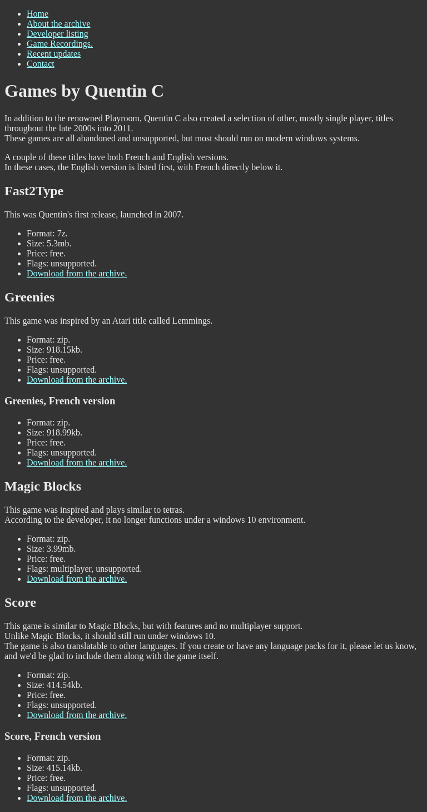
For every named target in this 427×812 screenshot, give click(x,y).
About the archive (59, 23)
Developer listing (57, 33)
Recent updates (54, 53)
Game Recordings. (60, 43)
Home (37, 13)
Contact (40, 63)
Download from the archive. (77, 273)
